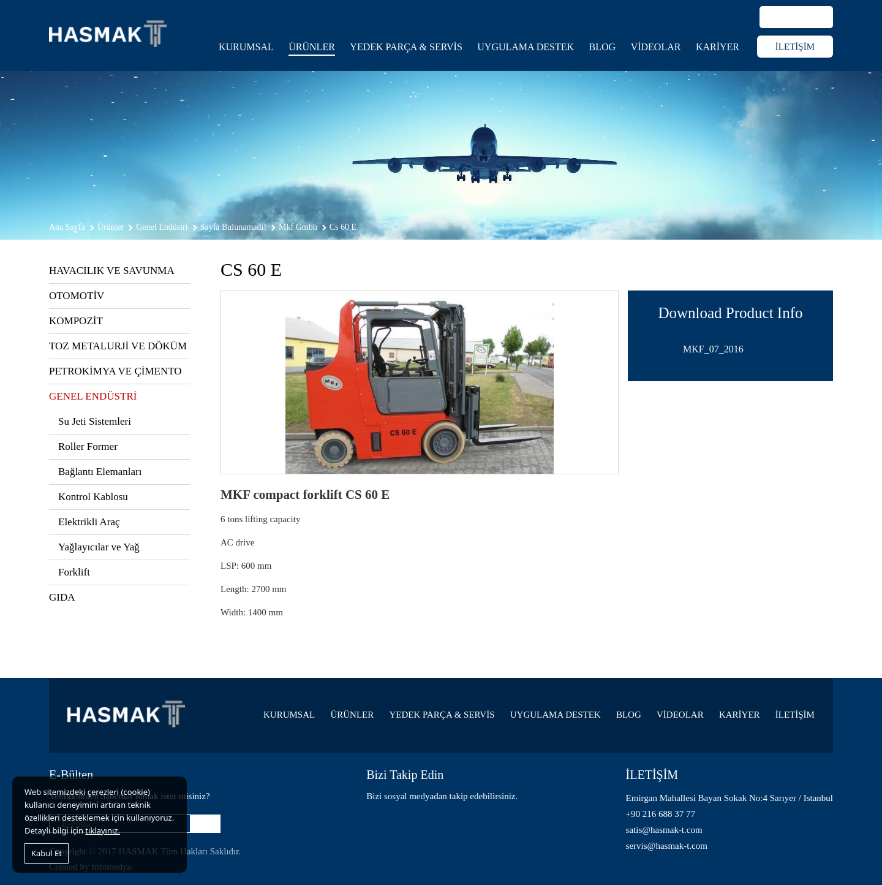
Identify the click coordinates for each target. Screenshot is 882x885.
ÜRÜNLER (311, 47)
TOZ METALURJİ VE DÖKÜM (118, 346)
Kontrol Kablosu (93, 497)
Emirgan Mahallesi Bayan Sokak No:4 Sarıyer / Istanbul (729, 798)
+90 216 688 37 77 (660, 814)
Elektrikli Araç (89, 522)
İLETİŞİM (795, 46)
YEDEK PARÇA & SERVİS (406, 47)
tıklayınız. (102, 830)
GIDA (62, 597)
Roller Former (88, 446)
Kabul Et (46, 853)
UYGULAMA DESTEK (525, 47)
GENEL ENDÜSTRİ (93, 396)
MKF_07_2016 (713, 349)
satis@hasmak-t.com (664, 830)
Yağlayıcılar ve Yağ (99, 547)
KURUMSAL (246, 47)
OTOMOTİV (76, 296)
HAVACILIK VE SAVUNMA (112, 270)
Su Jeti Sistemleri (94, 421)
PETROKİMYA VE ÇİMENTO (115, 371)
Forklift (74, 572)
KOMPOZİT (76, 321)
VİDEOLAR (656, 47)
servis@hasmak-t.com (666, 846)
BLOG (602, 47)
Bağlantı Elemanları (99, 471)
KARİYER (717, 47)
